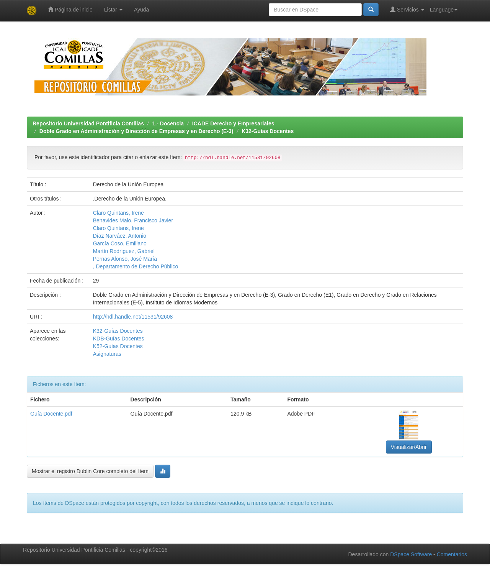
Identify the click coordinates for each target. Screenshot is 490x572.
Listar (113, 10)
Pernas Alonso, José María (125, 259)
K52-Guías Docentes (118, 346)
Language (443, 10)
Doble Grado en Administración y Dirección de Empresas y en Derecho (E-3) (136, 131)
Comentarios (452, 554)
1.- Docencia (168, 123)
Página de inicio (70, 9)
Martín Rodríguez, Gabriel (124, 251)
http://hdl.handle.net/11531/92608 (133, 317)
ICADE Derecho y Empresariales (233, 123)
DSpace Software (411, 554)
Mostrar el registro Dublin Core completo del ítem (90, 471)
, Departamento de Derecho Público (135, 266)
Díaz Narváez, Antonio (119, 236)
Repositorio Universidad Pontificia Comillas (88, 123)
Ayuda (141, 10)
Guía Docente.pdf (51, 414)
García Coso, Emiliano (120, 243)
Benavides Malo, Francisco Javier (133, 220)
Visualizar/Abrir (409, 447)
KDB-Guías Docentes (118, 338)
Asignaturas (107, 354)
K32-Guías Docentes (268, 131)
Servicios (407, 9)
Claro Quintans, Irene (118, 213)
